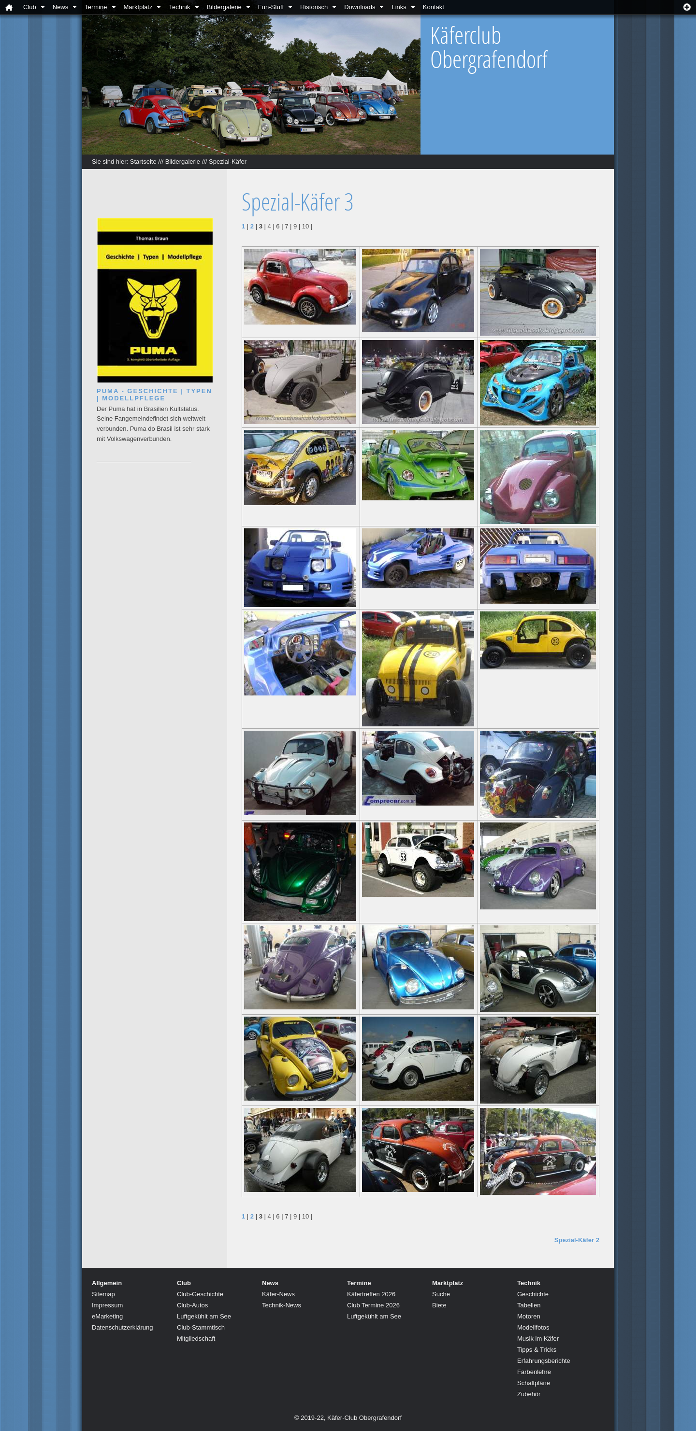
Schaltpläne (533, 1383)
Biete (439, 1305)
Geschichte (533, 1294)
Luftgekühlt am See (204, 1316)
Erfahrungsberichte (543, 1360)
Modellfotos (533, 1327)
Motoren (528, 1316)
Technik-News (281, 1305)
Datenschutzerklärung (122, 1327)
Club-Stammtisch (201, 1327)
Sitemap (103, 1294)
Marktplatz (138, 7)
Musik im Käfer (538, 1338)
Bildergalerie (224, 7)
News (61, 7)
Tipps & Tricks (536, 1349)
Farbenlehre (534, 1371)
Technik (179, 7)
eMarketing (107, 1316)
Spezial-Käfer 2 (576, 1240)
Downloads (359, 7)
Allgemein (107, 1283)
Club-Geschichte (200, 1294)
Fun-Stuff (271, 7)
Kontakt (433, 7)
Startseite (143, 161)
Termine (96, 7)
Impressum (107, 1305)
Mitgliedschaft (196, 1338)
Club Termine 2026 (373, 1305)
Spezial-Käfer (227, 161)
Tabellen (528, 1305)
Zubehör (528, 1394)
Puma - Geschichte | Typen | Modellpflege (154, 394)
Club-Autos (192, 1305)
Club (29, 7)
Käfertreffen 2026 (371, 1294)
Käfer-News (278, 1294)
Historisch (314, 7)
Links (399, 7)
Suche (441, 1294)
